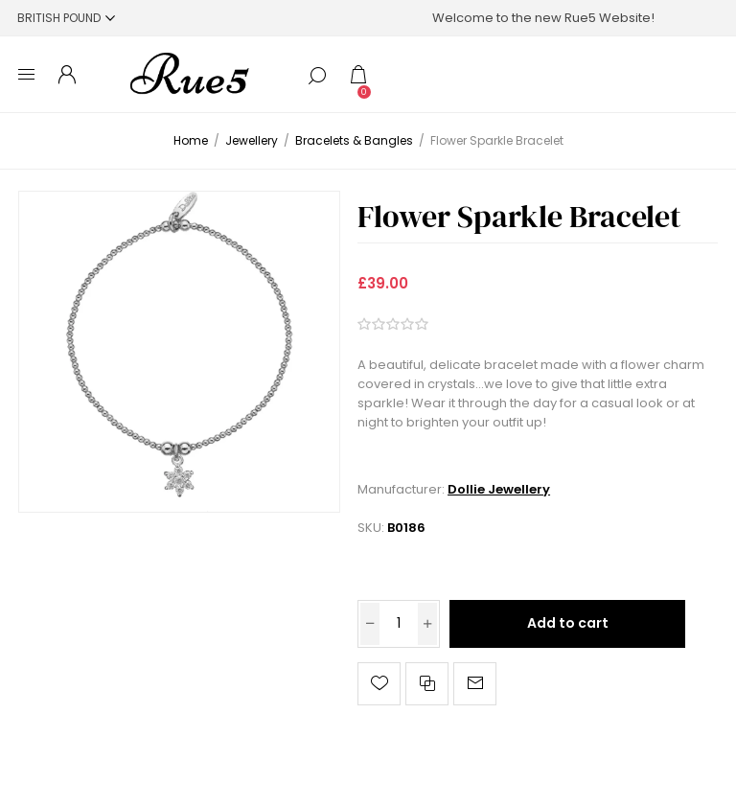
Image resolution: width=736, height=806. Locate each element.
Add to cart (568, 623)
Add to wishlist (379, 683)
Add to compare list (426, 683)
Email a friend (474, 683)
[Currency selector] (66, 17)
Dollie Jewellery (499, 489)
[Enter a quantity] (399, 624)
